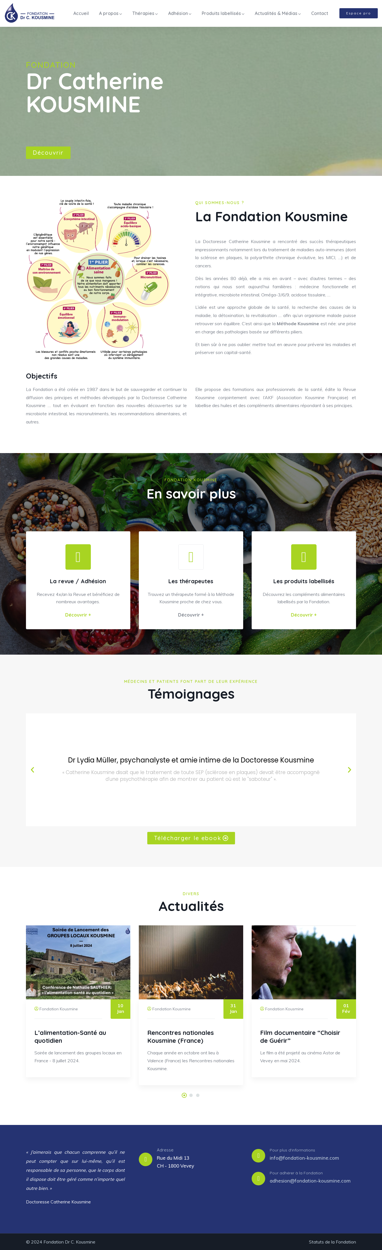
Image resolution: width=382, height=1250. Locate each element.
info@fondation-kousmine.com (304, 1158)
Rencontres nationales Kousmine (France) (180, 1036)
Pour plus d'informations (292, 1149)
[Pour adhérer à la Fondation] (258, 1178)
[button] (32, 769)
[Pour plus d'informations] (258, 1155)
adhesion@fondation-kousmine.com (310, 1180)
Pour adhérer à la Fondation (296, 1172)
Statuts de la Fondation (332, 1241)
